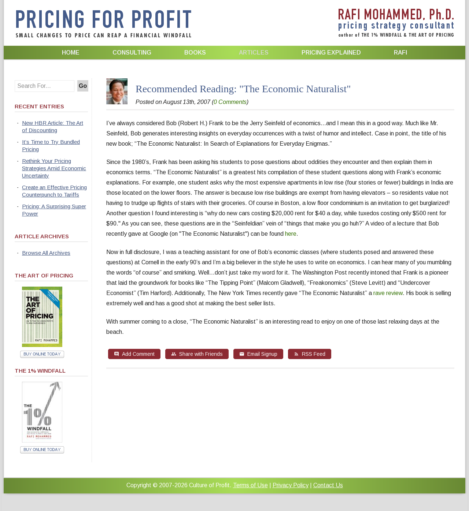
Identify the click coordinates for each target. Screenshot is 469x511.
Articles (254, 52)
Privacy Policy (291, 485)
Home (71, 52)
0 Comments (230, 102)
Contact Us (328, 485)
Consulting (131, 52)
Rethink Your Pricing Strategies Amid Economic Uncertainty (54, 168)
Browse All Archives (46, 253)
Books (195, 52)
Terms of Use (250, 485)
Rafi (400, 52)
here (290, 234)
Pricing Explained (331, 52)
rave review (388, 293)
